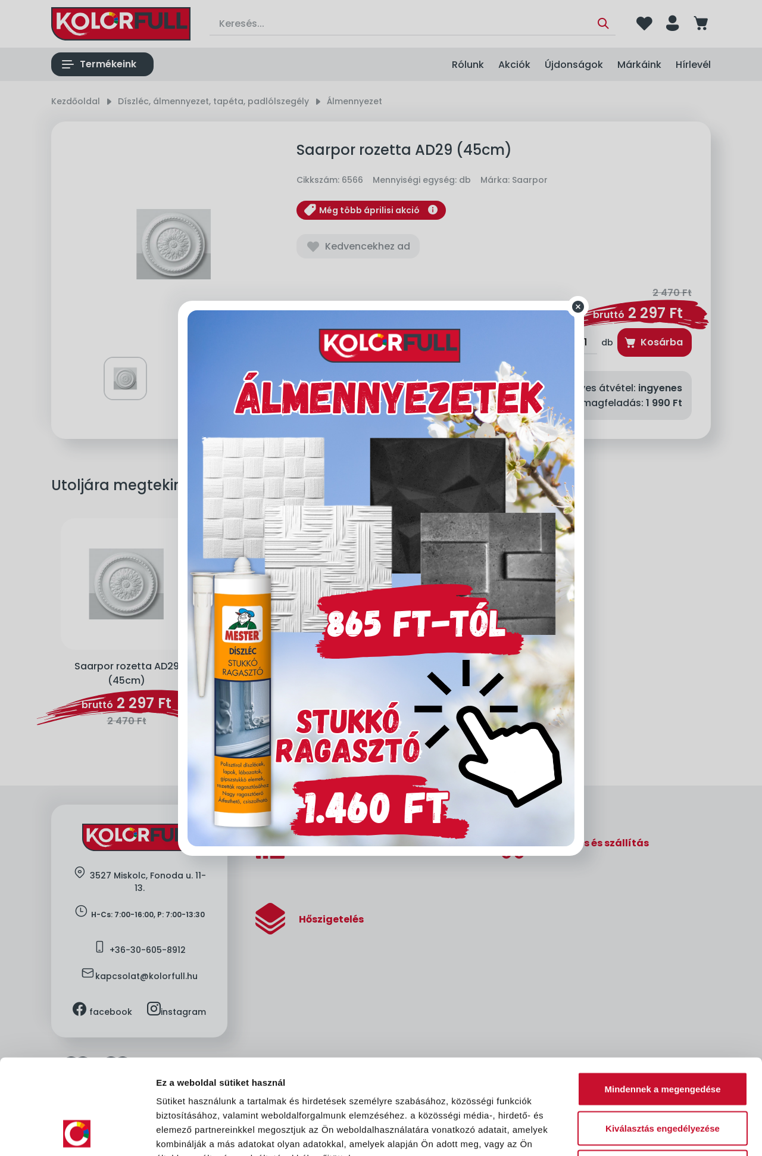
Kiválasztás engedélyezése (662, 1039)
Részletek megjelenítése (676, 1132)
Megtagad (662, 1078)
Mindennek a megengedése (662, 1000)
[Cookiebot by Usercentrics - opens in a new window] (77, 1133)
